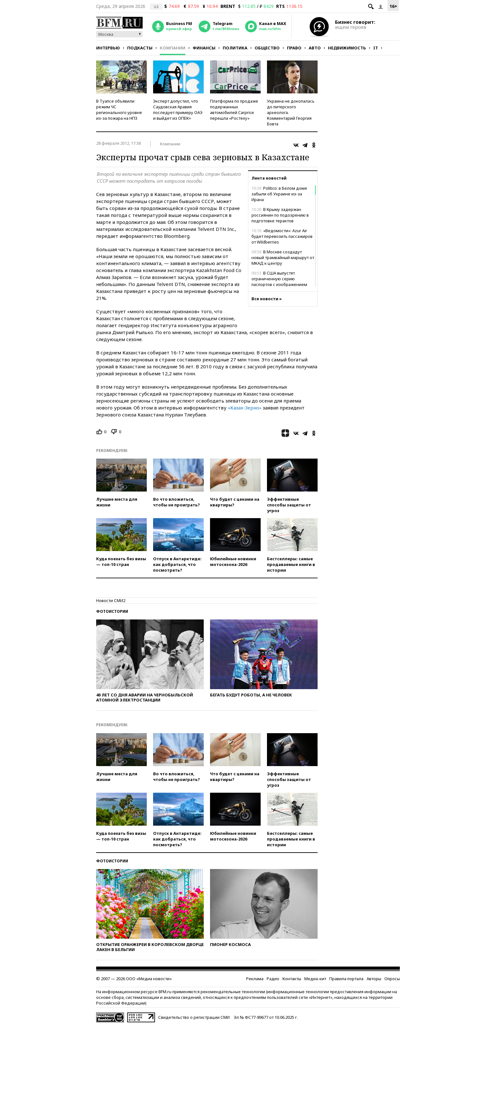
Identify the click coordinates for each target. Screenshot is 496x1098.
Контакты (291, 978)
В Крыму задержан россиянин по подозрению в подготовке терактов (280, 215)
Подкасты (139, 48)
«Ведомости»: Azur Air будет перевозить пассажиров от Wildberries (282, 236)
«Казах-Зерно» (245, 407)
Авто (315, 48)
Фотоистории (112, 611)
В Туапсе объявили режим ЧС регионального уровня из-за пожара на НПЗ (119, 109)
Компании (172, 48)
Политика (235, 48)
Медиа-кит (315, 978)
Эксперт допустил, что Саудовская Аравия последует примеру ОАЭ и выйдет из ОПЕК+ (177, 109)
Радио (273, 978)
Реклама (255, 978)
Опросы (392, 978)
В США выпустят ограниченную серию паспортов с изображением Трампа (279, 281)
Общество (267, 48)
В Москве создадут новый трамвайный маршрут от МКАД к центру (282, 257)
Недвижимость (347, 48)
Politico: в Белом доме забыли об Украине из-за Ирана (279, 193)
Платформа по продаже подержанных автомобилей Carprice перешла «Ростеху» (234, 109)
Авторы (374, 978)
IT (375, 48)
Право (294, 48)
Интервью (108, 48)
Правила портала (346, 978)
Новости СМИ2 (110, 600)
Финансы (204, 48)
